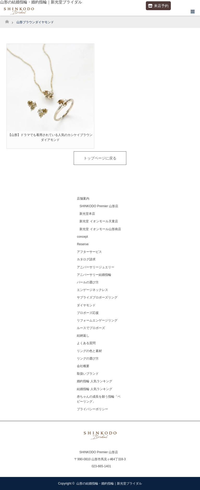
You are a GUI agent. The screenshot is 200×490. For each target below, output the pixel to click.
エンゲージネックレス (92, 290)
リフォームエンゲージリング (97, 320)
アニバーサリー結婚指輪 (94, 275)
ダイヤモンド (86, 305)
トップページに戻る (100, 158)
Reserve (83, 244)
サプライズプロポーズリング (97, 297)
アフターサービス (89, 252)
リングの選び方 (88, 358)
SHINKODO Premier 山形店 (98, 206)
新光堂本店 (87, 214)
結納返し (83, 335)
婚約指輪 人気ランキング (94, 381)
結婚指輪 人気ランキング (94, 389)
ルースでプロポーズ (91, 328)
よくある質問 (86, 343)
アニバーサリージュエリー (95, 267)
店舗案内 (83, 198)
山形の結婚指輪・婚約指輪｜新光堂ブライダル (109, 483)
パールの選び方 (88, 282)
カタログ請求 (86, 259)
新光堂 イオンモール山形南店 (100, 229)
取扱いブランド (88, 373)
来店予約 (158, 6)
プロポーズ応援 (88, 313)
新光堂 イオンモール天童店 (98, 221)
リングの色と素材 (89, 351)
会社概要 (83, 366)
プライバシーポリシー (92, 409)
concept (82, 236)
